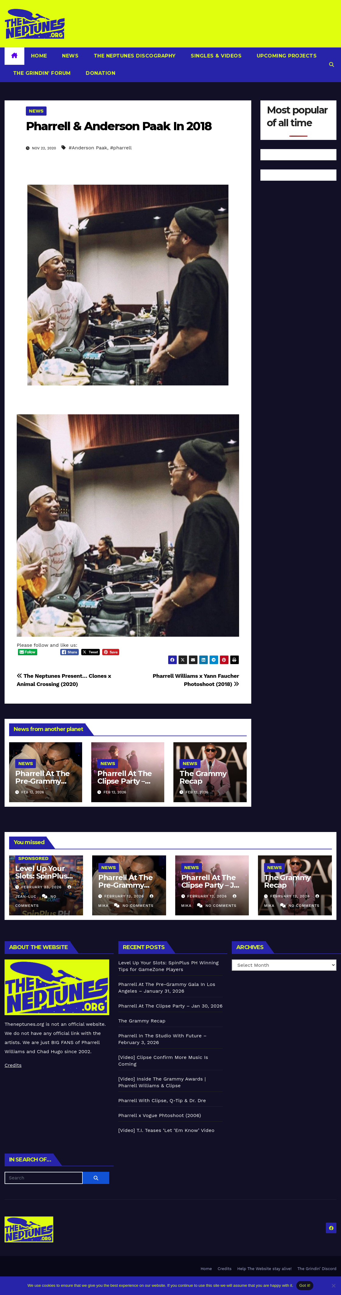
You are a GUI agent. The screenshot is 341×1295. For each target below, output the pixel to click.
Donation (100, 73)
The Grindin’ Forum (41, 73)
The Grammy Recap (202, 777)
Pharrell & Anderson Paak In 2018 (118, 126)
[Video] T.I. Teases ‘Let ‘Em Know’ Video (166, 1130)
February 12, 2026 (124, 896)
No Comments (138, 905)
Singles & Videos (215, 56)
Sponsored (33, 858)
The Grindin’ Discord (317, 1268)
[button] (331, 65)
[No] (333, 1286)
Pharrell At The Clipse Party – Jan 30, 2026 (124, 781)
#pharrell (121, 148)
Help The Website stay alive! (264, 1268)
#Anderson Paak (88, 148)
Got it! (304, 1285)
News (70, 56)
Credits (13, 1065)
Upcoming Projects (286, 56)
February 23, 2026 (42, 887)
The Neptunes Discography (134, 56)
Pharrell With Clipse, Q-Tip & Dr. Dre (162, 1100)
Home (39, 56)
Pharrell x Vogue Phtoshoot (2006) (159, 1115)
